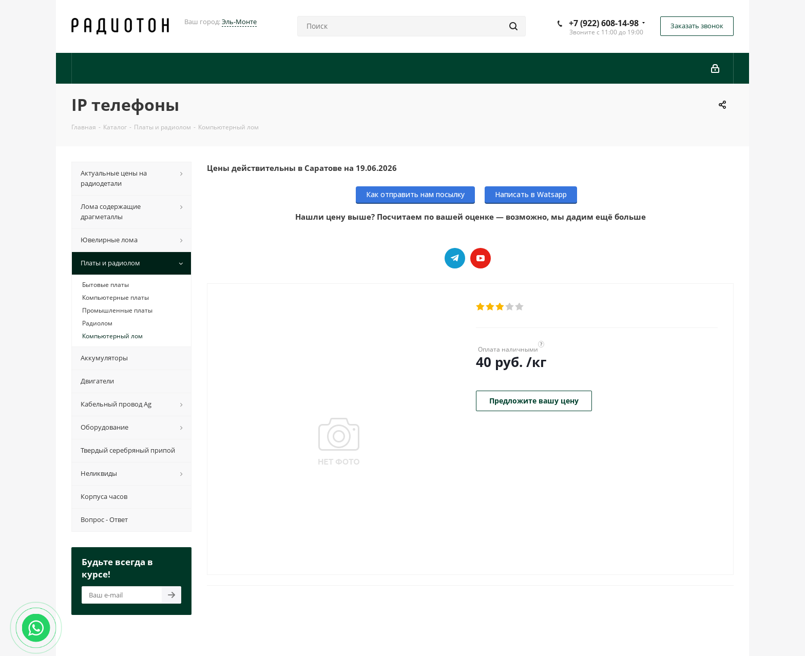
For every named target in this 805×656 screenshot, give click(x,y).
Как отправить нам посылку (415, 194)
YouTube (480, 258)
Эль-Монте (239, 21)
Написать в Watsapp (531, 194)
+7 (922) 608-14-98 (604, 23)
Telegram (455, 258)
